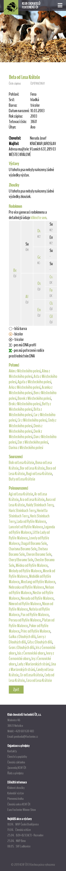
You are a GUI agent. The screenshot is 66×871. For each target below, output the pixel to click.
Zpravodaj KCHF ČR (16, 767)
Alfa (28, 297)
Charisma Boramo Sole (23, 549)
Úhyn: (12, 127)
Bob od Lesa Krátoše (21, 463)
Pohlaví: (14, 94)
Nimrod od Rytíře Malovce (25, 604)
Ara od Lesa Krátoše (32, 499)
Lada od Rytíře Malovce (31, 521)
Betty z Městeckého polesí (30, 406)
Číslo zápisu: (15, 83)
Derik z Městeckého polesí (25, 434)
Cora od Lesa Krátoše (39, 680)
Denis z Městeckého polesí (25, 428)
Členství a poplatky (17, 756)
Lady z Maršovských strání (33, 664)
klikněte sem (38, 218)
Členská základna (16, 762)
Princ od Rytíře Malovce (35, 631)
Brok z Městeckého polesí (25, 404)
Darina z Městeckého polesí (26, 448)
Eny (39, 310)
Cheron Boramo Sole (38, 554)
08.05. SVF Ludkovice (18, 846)
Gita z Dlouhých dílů (39, 642)
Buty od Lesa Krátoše (22, 479)
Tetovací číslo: (18, 121)
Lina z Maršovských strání (32, 667)
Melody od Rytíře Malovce (25, 571)
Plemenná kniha (15, 798)
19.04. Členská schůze (19, 829)
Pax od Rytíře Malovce (35, 615)
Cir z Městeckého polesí (32, 420)
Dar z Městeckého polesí (33, 442)
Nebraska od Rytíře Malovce (26, 587)
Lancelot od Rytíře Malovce (26, 527)
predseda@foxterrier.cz (26, 736)
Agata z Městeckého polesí (34, 382)
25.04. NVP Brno (16, 840)
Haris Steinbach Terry (22, 511)
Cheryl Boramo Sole (21, 560)
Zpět (16, 690)
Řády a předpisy (15, 773)
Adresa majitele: (19, 149)
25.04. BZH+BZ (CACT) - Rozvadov (25, 835)
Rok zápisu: (16, 116)
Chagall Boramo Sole (34, 543)
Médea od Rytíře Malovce (32, 565)
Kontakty (12, 751)
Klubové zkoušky (16, 787)
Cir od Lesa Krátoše (31, 675)
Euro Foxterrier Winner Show (21, 809)
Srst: (12, 100)
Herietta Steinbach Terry (28, 513)
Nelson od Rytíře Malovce (31, 590)
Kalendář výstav (15, 793)
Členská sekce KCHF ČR (18, 804)
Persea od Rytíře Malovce (25, 620)
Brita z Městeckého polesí (25, 412)
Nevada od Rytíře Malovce (37, 598)
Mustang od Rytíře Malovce (38, 582)
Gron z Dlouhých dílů (21, 648)
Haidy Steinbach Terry (40, 505)
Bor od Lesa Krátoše (32, 468)
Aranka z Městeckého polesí (30, 390)
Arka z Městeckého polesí (24, 387)
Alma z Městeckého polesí (29, 373)
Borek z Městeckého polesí (34, 398)
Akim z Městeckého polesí (25, 371)
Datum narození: (19, 111)
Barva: (13, 105)
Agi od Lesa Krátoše (21, 494)
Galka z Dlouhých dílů (22, 637)
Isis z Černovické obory (31, 653)
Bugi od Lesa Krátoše (39, 474)
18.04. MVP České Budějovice (23, 824)
